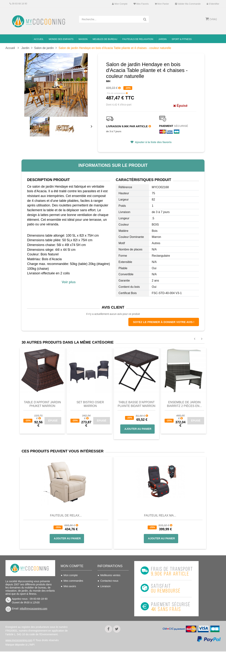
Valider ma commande (188, 4)
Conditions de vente (111, 591)
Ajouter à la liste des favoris (153, 142)
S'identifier (213, 4)
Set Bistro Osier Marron (90, 404)
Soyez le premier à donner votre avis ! (163, 322)
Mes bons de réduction (77, 602)
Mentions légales (110, 602)
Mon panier (162, 4)
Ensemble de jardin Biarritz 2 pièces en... (184, 404)
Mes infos (69, 597)
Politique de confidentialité (108, 610)
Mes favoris (141, 4)
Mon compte (119, 4)
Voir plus (69, 282)
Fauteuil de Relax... (66, 515)
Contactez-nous (109, 580)
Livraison (105, 586)
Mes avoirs (70, 586)
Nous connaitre (109, 597)
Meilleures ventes (110, 575)
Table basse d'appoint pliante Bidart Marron (136, 404)
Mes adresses (72, 591)
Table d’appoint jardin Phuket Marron (42, 404)
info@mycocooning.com (33, 608)
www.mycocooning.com (19, 640)
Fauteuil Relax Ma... (160, 515)
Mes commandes (73, 580)
